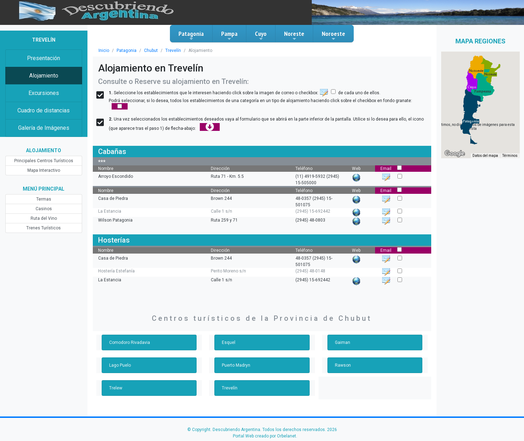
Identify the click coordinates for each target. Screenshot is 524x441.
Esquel (228, 342)
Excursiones (43, 93)
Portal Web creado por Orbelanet (264, 436)
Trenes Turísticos (43, 227)
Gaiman (342, 342)
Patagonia (191, 36)
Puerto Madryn (236, 365)
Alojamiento (43, 75)
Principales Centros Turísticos (43, 160)
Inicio (103, 50)
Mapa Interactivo (43, 170)
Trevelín (173, 50)
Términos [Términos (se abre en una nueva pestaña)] (510, 156)
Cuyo (261, 36)
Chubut (151, 50)
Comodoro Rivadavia (129, 342)
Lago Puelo (120, 365)
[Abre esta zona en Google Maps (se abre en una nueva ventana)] (454, 153)
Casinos (44, 208)
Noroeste (333, 36)
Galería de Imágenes (43, 127)
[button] (470, 121)
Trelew (115, 388)
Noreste (294, 36)
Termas (43, 199)
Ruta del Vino (44, 218)
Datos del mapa (485, 156)
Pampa (229, 36)
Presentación (43, 58)
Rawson (343, 365)
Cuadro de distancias (43, 110)
